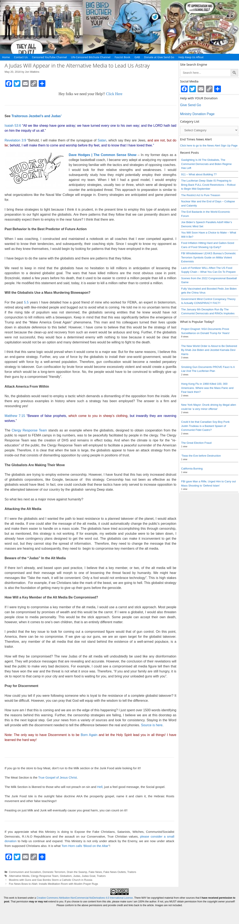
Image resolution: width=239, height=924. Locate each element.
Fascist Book (122, 57)
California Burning (192, 468)
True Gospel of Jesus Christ (57, 777)
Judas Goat (88, 875)
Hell (99, 787)
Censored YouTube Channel (49, 57)
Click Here (114, 94)
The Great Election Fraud (196, 442)
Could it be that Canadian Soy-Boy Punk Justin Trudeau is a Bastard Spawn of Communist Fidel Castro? (205, 425)
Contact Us (21, 57)
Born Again (89, 735)
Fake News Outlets (114, 872)
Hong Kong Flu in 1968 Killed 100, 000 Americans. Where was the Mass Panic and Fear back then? (207, 387)
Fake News (95, 872)
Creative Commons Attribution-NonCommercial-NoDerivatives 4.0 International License (85, 897)
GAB (137, 57)
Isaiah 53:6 (13, 125)
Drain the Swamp (77, 872)
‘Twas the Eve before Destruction (201, 455)
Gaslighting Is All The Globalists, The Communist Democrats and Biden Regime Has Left (206, 164)
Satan (102, 140)
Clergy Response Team (29, 430)
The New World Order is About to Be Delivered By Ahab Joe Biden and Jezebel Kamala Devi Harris (209, 350)
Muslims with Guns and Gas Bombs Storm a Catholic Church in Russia (50, 879)
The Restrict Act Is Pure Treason (200, 195)
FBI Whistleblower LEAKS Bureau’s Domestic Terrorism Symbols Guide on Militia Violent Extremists (208, 257)
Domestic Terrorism (53, 872)
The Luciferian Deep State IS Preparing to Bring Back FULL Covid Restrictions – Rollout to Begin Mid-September (208, 184)
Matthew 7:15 (15, 416)
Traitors (131, 872)
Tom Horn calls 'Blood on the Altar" (85, 846)
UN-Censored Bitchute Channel (91, 57)
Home (6, 57)
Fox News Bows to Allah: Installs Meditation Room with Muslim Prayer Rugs (53, 883)
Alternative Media (19, 875)
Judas (76, 875)
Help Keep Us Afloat (191, 57)
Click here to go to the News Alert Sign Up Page (209, 145)
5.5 (26, 302)
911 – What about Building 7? (199, 174)
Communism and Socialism (25, 872)
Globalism (66, 875)
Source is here (151, 725)
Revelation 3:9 (15, 140)
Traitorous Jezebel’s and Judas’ (36, 116)
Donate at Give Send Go (159, 57)
